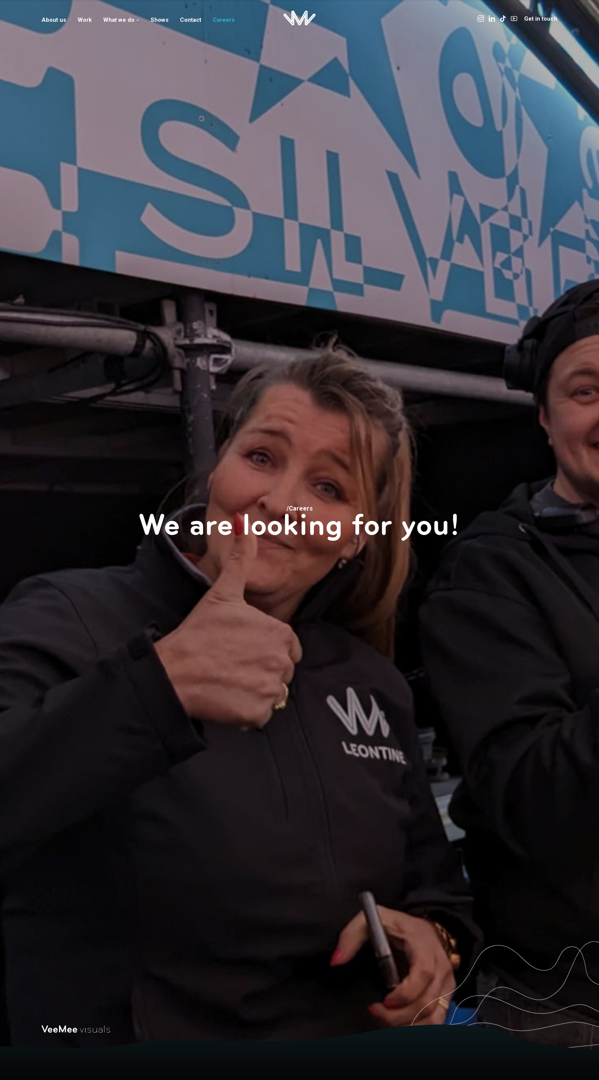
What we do (121, 19)
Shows (159, 19)
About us (54, 19)
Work (85, 19)
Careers (224, 19)
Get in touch (540, 18)
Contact (190, 19)
